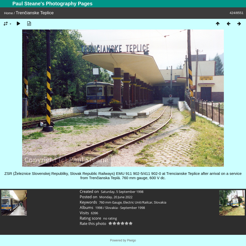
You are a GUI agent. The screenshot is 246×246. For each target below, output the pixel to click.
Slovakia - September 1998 (125, 207)
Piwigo (131, 240)
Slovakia (160, 202)
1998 (98, 207)
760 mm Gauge (110, 202)
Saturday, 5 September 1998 (122, 191)
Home (8, 13)
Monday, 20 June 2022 (115, 197)
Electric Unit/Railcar (137, 202)
